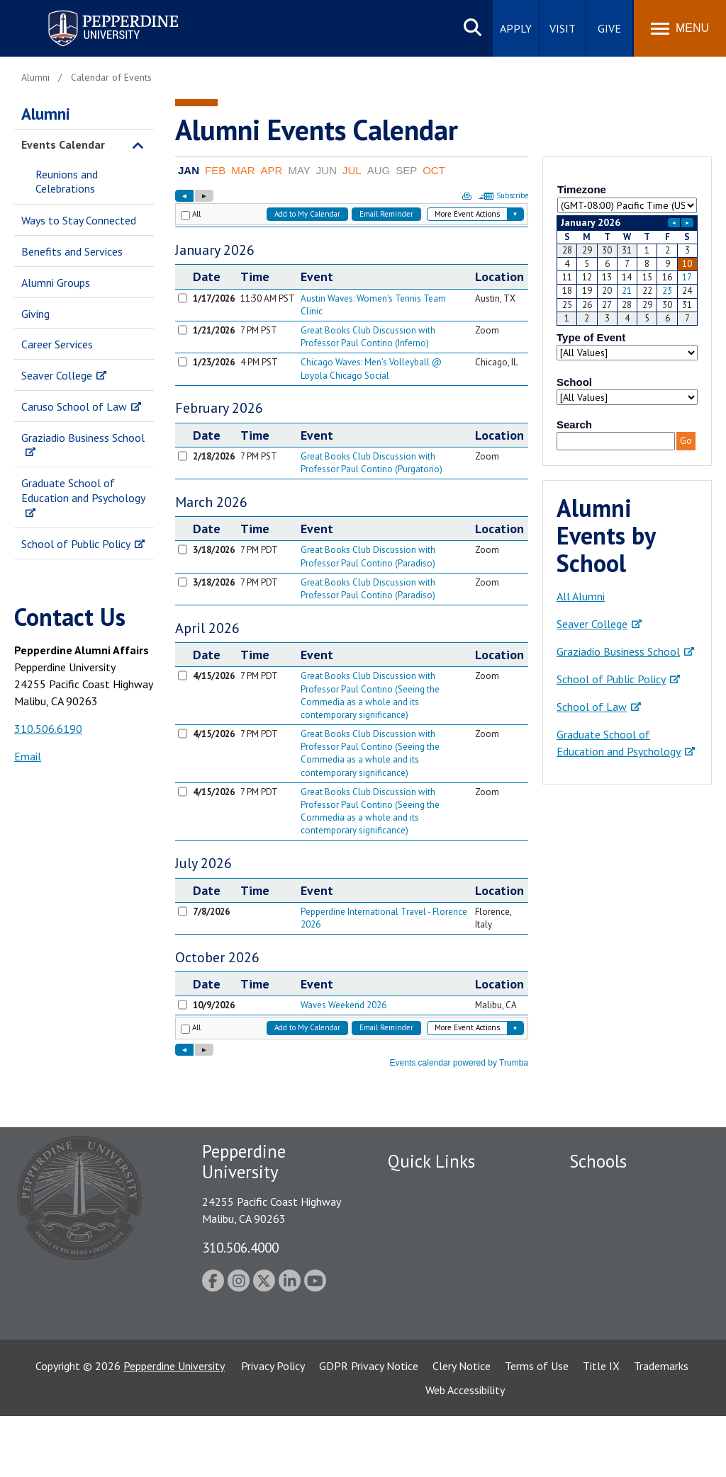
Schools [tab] (598, 1161)
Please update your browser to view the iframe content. (627, 192)
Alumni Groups (55, 282)
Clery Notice (461, 1427)
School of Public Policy (75, 544)
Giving (35, 314)
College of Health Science (631, 1355)
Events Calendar (63, 144)
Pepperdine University (174, 1427)
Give (609, 28)
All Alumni (581, 596)
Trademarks (661, 1427)
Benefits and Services (72, 251)
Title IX (601, 1427)
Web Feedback (421, 1360)
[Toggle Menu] (680, 28)
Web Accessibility (465, 1451)
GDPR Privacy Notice (368, 1427)
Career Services (57, 344)
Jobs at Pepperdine (432, 1262)
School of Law (592, 707)
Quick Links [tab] (431, 1161)
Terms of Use (537, 1427)
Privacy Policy (273, 1427)
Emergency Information (444, 1237)
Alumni (45, 113)
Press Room (416, 1336)
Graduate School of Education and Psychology (83, 490)
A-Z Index (410, 1311)
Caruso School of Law (74, 406)
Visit (562, 28)
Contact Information (437, 1286)
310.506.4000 (240, 1247)
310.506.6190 (48, 729)
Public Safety (419, 1188)
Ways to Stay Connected (78, 220)
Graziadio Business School (83, 437)
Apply (516, 28)
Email (27, 756)
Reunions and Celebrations (66, 181)
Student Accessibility (437, 1213)
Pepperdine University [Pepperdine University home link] (96, 13)
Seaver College (56, 375)
